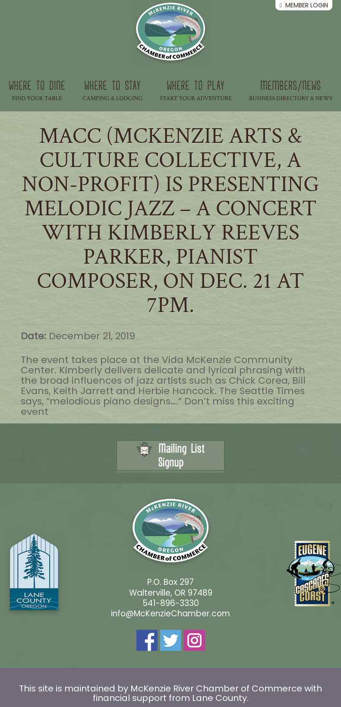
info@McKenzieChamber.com (170, 613)
